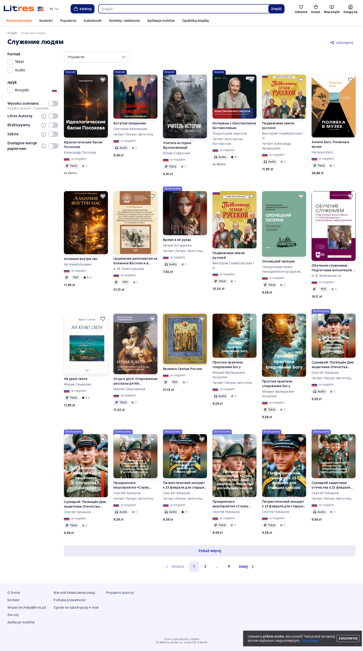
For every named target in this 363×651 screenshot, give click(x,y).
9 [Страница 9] (229, 566)
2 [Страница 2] (205, 566)
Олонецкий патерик (278, 261)
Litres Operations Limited (181, 639)
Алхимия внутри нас (81, 259)
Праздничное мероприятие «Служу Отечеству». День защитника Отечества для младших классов (134, 485)
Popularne (68, 21)
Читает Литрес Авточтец (133, 134)
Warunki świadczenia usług (74, 593)
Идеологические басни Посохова (83, 144)
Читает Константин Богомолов (228, 141)
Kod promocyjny (19, 21)
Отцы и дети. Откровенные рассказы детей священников (135, 381)
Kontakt (13, 600)
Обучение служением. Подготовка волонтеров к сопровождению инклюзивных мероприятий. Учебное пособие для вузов (333, 267)
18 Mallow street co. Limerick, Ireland (181, 642)
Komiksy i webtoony (124, 21)
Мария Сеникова (77, 384)
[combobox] (183, 9)
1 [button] (194, 566)
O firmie (13, 593)
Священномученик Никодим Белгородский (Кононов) (281, 269)
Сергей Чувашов (325, 372)
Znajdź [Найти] (276, 9)
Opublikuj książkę (195, 21)
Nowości (46, 21)
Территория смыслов (230, 133)
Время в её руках (177, 240)
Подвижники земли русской (278, 125)
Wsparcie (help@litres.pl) (26, 607)
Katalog (82, 9)
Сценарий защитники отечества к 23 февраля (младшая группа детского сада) (331, 485)
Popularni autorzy (120, 593)
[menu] (54, 8)
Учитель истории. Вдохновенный (177, 145)
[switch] (53, 103)
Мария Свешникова (129, 389)
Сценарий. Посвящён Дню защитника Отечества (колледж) (333, 364)
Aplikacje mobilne (161, 21)
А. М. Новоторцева (128, 269)
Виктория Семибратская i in (282, 135)
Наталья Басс (322, 152)
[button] (247, 566)
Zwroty (13, 615)
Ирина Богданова (177, 245)
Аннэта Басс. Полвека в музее (330, 144)
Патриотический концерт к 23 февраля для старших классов (184, 485)
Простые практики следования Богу (228, 364)
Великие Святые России (182, 369)
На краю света (75, 379)
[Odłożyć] (103, 79)
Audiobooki (93, 21)
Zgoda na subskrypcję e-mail (76, 607)
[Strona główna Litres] (24, 9)
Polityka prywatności (69, 600)
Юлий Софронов (176, 153)
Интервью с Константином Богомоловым (234, 125)
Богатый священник (129, 123)
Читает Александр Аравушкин (276, 146)
